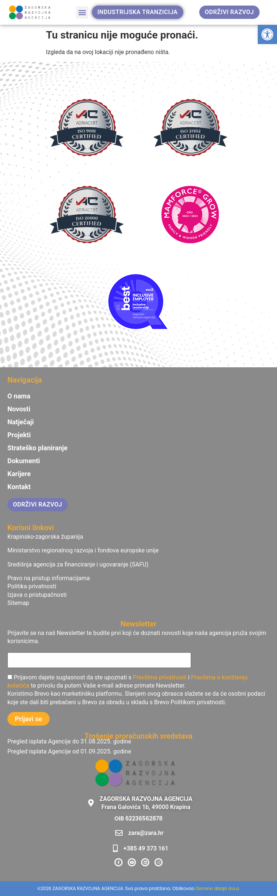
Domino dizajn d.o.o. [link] (218, 888)
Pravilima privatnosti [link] (160, 677)
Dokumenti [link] (23, 461)
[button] (82, 12)
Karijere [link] (19, 474)
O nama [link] (18, 396)
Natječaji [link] (20, 422)
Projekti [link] (19, 435)
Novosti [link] (18, 409)
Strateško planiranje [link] (37, 448)
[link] (267, 34)
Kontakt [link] (19, 487)
